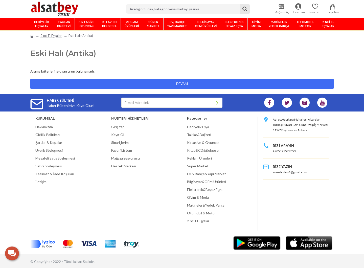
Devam (182, 84)
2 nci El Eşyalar (51, 36)
